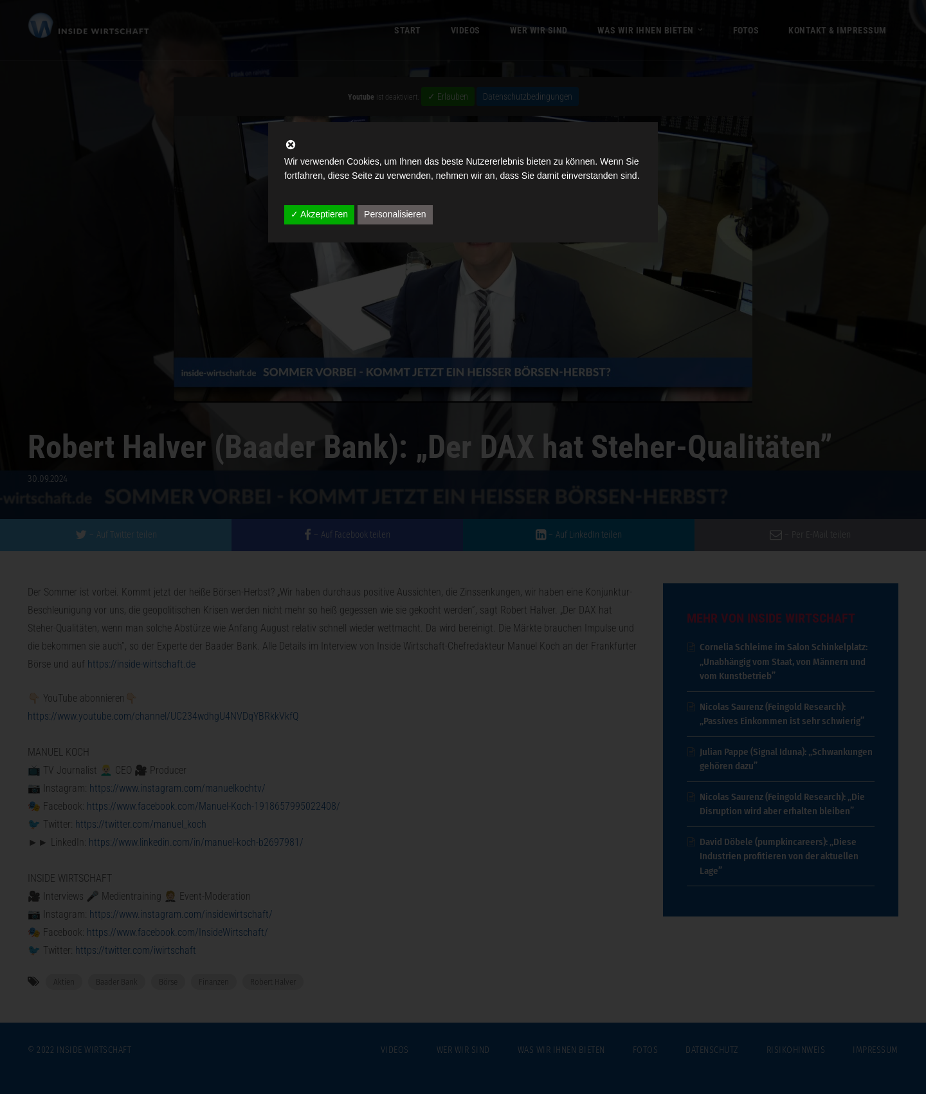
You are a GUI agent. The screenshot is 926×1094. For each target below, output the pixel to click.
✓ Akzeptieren (319, 214)
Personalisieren (395, 214)
